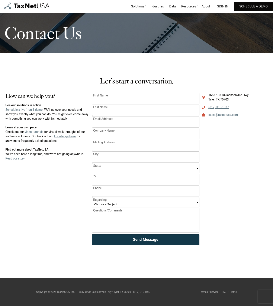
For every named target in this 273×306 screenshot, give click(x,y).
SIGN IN (222, 6)
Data (172, 6)
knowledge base (65, 136)
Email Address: (103, 119)
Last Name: (100, 107)
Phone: (97, 188)
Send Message (145, 239)
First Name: (101, 95)
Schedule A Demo (253, 6)
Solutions (137, 6)
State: (97, 165)
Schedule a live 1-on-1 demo (24, 109)
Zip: (95, 176)
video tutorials (34, 132)
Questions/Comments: (108, 210)
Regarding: (100, 199)
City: (96, 154)
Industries (157, 6)
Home (233, 291)
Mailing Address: (104, 142)
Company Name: (104, 130)
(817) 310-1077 (218, 107)
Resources (188, 6)
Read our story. (15, 158)
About (206, 6)
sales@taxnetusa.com (223, 114)
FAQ (224, 291)
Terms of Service (208, 291)
